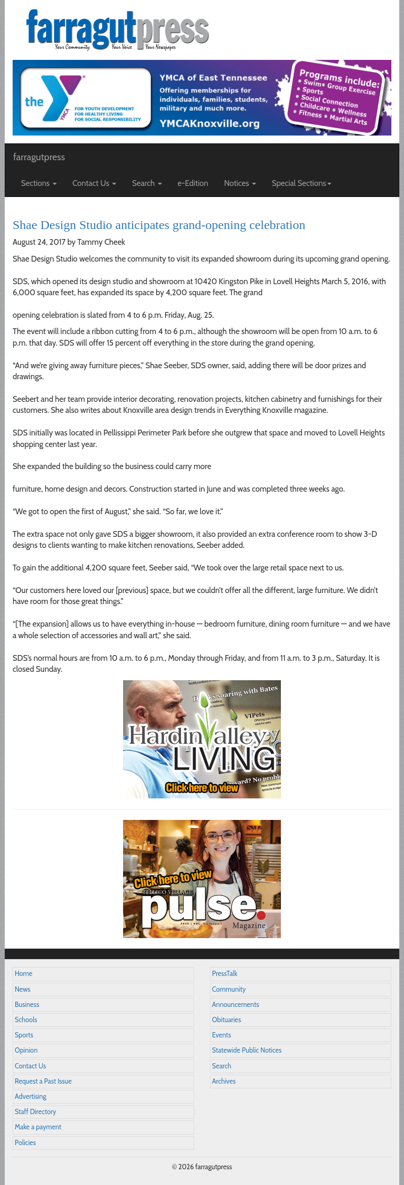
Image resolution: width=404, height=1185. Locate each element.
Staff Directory (35, 1112)
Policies (25, 1143)
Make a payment (38, 1127)
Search (221, 1066)
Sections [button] (39, 183)
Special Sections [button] (301, 183)
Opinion (26, 1050)
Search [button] (147, 183)
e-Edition (193, 183)
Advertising (30, 1096)
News (23, 989)
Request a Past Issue (43, 1081)
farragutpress (39, 157)
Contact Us (30, 1066)
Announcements (235, 1005)
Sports (24, 1035)
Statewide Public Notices (246, 1050)
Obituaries (226, 1020)
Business (27, 1005)
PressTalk (224, 974)
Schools (26, 1020)
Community (229, 989)
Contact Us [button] (94, 183)
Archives (224, 1081)
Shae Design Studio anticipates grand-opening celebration (159, 225)
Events (221, 1035)
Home (24, 974)
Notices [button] (240, 183)
